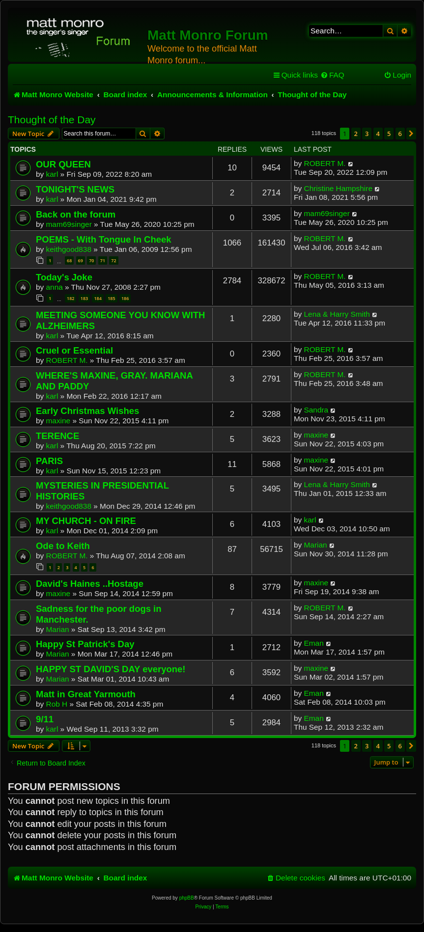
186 (125, 298)
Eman (314, 643)
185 (111, 298)
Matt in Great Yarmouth (86, 694)
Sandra (316, 410)
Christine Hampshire (338, 188)
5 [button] (389, 133)
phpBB (186, 898)
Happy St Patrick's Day (85, 644)
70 (91, 260)
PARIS (49, 461)
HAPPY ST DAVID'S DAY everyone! (110, 669)
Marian (315, 545)
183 (84, 298)
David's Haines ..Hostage (89, 583)
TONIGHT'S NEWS (75, 189)
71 (102, 260)
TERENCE (57, 436)
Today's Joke (64, 277)
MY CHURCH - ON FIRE (86, 521)
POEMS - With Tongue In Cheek (103, 239)
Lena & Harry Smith (337, 314)
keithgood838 (68, 249)
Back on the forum (75, 214)
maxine (58, 420)
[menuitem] (332, 75)
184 (97, 298)
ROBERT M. (325, 163)
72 (113, 260)
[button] (411, 133)
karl (52, 174)
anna (54, 287)
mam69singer (69, 224)
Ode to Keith (63, 546)
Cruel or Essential (74, 350)
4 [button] (378, 133)
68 (69, 260)
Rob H (57, 704)
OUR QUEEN (63, 164)
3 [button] (366, 133)
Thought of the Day (52, 119)
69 (80, 260)
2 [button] (356, 133)
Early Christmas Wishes (87, 411)
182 (70, 298)
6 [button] (400, 133)
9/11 (45, 719)
